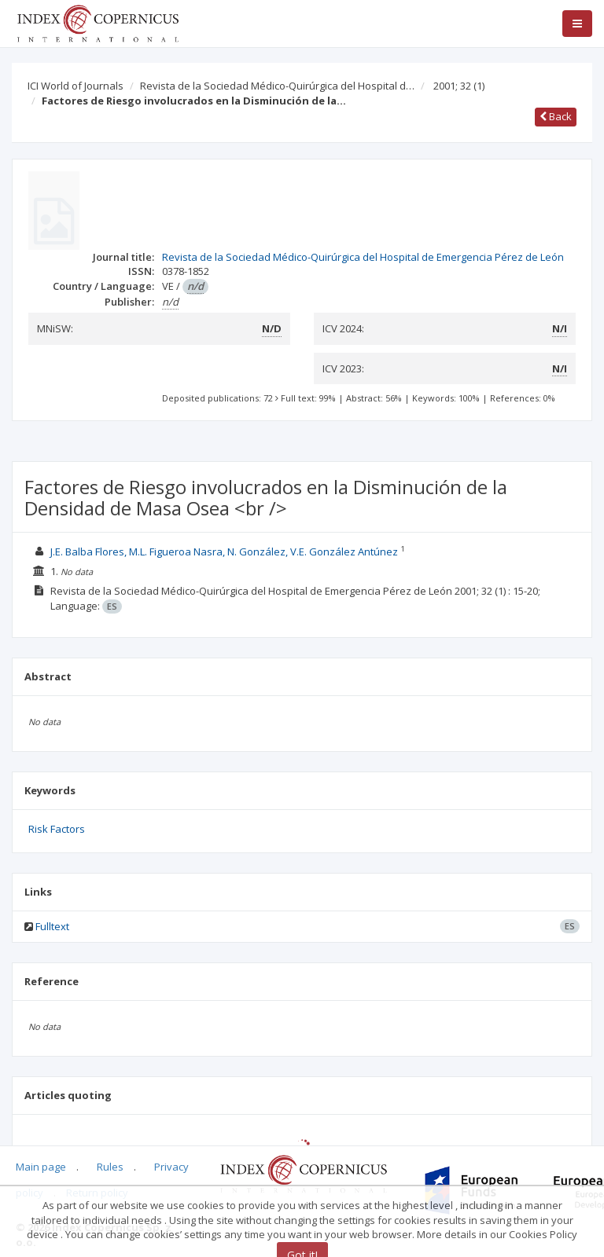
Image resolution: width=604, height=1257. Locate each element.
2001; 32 (458, 86)
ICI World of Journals (75, 86)
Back (556, 116)
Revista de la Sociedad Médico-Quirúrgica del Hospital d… (277, 86)
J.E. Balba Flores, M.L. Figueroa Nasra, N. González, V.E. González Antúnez (225, 551)
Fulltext (52, 926)
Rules (110, 1167)
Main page (41, 1167)
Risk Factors (56, 829)
